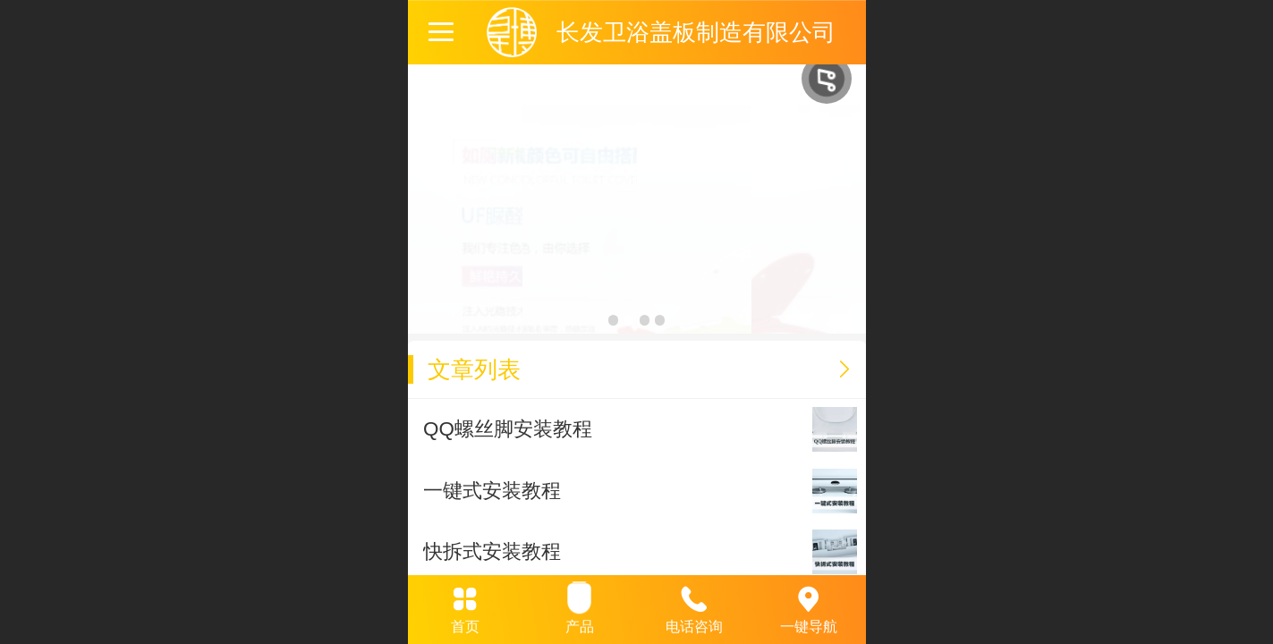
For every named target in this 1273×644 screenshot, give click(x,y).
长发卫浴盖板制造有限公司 (696, 32)
